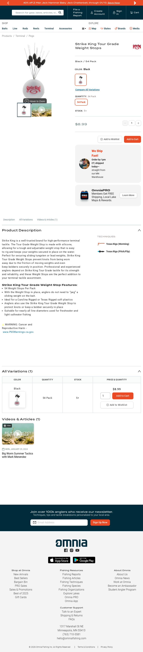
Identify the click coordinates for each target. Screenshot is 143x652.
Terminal (49, 28)
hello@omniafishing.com (71, 638)
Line (15, 28)
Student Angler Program (122, 589)
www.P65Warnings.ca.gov (18, 331)
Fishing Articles (71, 578)
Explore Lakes (71, 593)
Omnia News (122, 578)
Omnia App (71, 601)
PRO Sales (21, 585)
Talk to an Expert (71, 611)
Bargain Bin (21, 582)
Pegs (31, 35)
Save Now (114, 2)
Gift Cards (21, 597)
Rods (25, 28)
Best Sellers (21, 578)
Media (135, 28)
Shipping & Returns (71, 615)
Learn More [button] (128, 195)
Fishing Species (71, 585)
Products (7, 35)
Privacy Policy (107, 647)
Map (92, 28)
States (106, 28)
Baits (4, 28)
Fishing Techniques (71, 582)
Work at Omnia (122, 582)
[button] (71, 230)
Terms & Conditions (86, 647)
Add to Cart (132, 139)
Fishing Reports (71, 574)
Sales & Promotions (20, 589)
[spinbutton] (105, 396)
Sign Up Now (100, 522)
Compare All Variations (87, 89)
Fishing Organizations (71, 589)
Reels (36, 28)
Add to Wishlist (109, 139)
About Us (122, 574)
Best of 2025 (21, 593)
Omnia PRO (71, 597)
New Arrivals (21, 574)
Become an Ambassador (122, 585)
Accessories (65, 28)
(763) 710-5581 (72, 634)
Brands (120, 28)
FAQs (72, 619)
